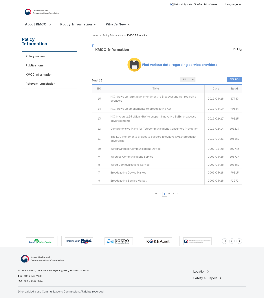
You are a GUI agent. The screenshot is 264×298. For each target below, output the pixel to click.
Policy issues (35, 56)
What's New (116, 24)
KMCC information (39, 74)
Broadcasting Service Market (129, 180)
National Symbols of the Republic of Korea (193, 4)
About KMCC (35, 24)
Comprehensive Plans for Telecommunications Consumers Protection (154, 128)
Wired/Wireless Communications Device (136, 148)
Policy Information (76, 24)
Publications (35, 65)
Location (201, 271)
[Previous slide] (232, 241)
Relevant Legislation (40, 83)
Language (233, 4)
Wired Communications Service (130, 164)
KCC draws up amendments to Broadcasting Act (141, 108)
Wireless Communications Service (132, 156)
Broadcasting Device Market (128, 172)
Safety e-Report (207, 278)
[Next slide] (239, 241)
